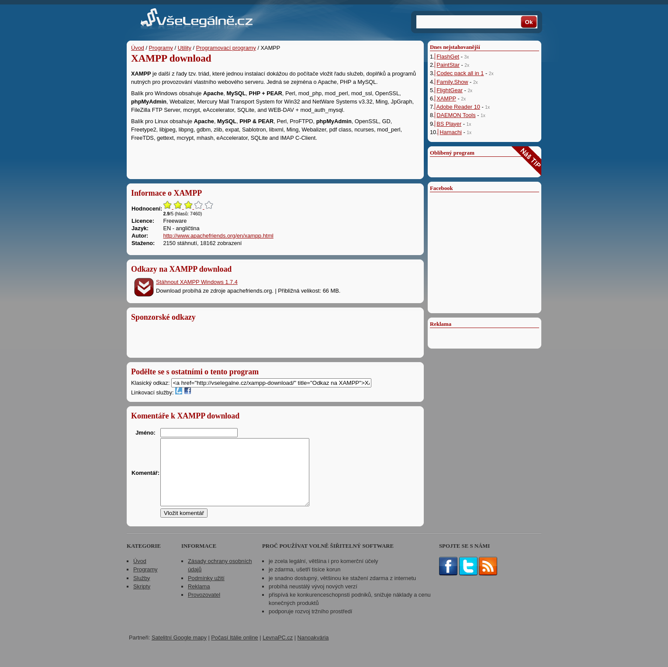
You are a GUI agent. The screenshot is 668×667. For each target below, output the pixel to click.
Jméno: (145, 432)
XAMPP (446, 98)
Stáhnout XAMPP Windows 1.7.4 (197, 282)
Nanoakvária (313, 650)
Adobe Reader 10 (458, 107)
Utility (184, 48)
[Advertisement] (275, 158)
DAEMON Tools (455, 115)
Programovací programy (226, 48)
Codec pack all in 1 (460, 73)
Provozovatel (204, 608)
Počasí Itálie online (234, 650)
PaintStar (448, 65)
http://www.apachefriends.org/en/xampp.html (218, 235)
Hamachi (451, 132)
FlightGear (449, 90)
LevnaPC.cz (278, 650)
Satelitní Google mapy (179, 650)
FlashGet (447, 56)
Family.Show (452, 82)
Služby (141, 591)
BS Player (448, 124)
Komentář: (145, 479)
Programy (161, 48)
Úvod (137, 48)
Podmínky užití (206, 591)
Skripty (141, 599)
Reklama (199, 599)
